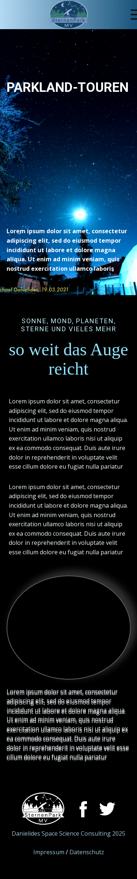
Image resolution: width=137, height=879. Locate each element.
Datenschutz (86, 852)
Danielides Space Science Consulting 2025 (68, 833)
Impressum (48, 852)
